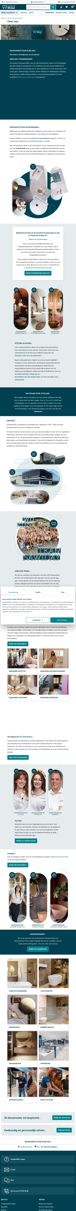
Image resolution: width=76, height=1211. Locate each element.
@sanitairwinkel (62, 857)
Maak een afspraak (45, 1204)
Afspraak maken (61, 12)
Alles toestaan (62, 620)
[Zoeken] (53, 7)
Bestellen (4, 1207)
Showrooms (50, 12)
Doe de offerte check (46, 1207)
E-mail (9, 1170)
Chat (9, 1180)
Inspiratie (23, 12)
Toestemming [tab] (13, 592)
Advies (31, 12)
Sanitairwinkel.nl (43, 265)
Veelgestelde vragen (14, 1159)
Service (4, 1199)
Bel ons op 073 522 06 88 (16, 1191)
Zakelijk (71, 12)
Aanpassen (38, 620)
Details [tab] (38, 592)
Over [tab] (63, 592)
